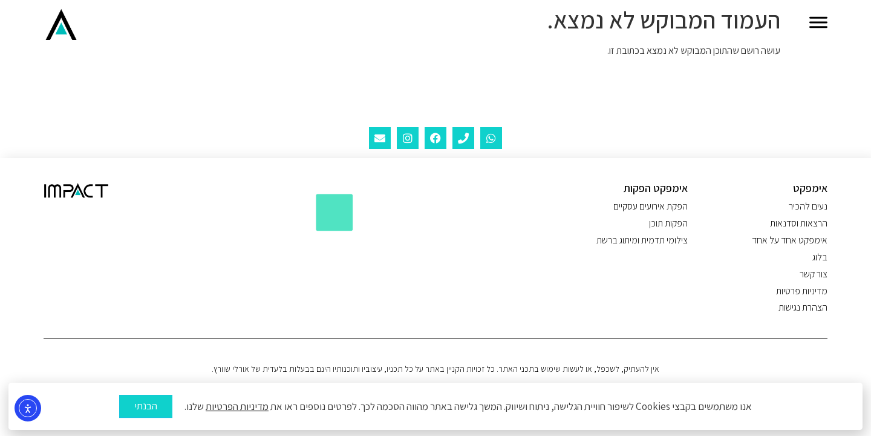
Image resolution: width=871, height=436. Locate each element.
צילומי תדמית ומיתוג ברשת (642, 240)
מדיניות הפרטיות (237, 409)
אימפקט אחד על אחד (789, 240)
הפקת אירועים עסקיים (650, 206)
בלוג (819, 257)
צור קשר (813, 274)
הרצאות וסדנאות (798, 223)
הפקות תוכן (668, 223)
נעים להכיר (808, 206)
